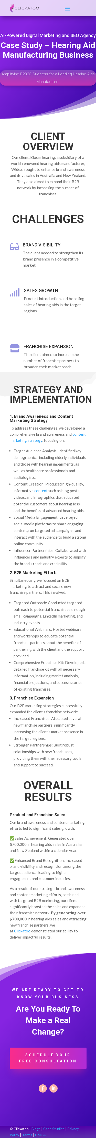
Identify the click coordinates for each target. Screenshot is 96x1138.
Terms (27, 1135)
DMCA (40, 1135)
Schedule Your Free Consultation (48, 1058)
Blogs (35, 1129)
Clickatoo (22, 931)
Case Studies (54, 1129)
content (41, 490)
